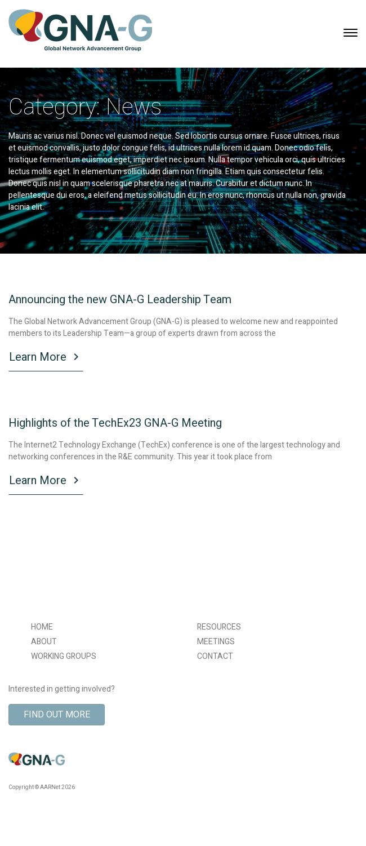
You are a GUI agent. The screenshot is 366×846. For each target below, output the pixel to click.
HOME (42, 627)
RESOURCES (219, 627)
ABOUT (44, 642)
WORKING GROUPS (63, 656)
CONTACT (215, 656)
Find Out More (57, 714)
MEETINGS (216, 642)
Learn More (46, 358)
